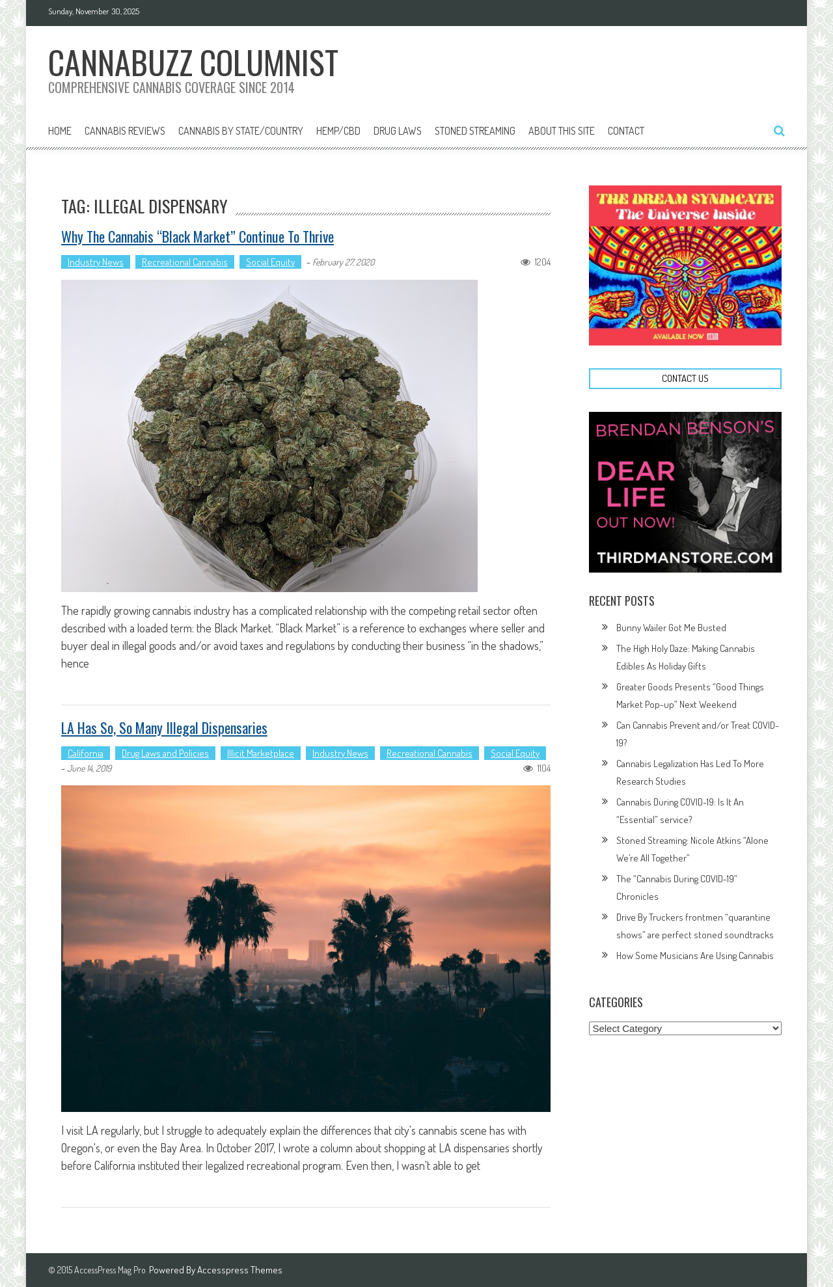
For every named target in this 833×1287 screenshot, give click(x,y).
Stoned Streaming (475, 130)
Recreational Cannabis (185, 262)
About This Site (561, 130)
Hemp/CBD (338, 130)
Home (60, 130)
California (85, 753)
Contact (626, 130)
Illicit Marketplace (260, 753)
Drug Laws (398, 130)
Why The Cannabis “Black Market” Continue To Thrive (197, 236)
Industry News (96, 262)
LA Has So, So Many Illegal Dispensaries (164, 727)
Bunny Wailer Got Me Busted (671, 627)
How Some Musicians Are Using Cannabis (695, 955)
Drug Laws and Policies (165, 753)
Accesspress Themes (239, 1270)
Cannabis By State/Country (240, 130)
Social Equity (270, 262)
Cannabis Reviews (125, 130)
